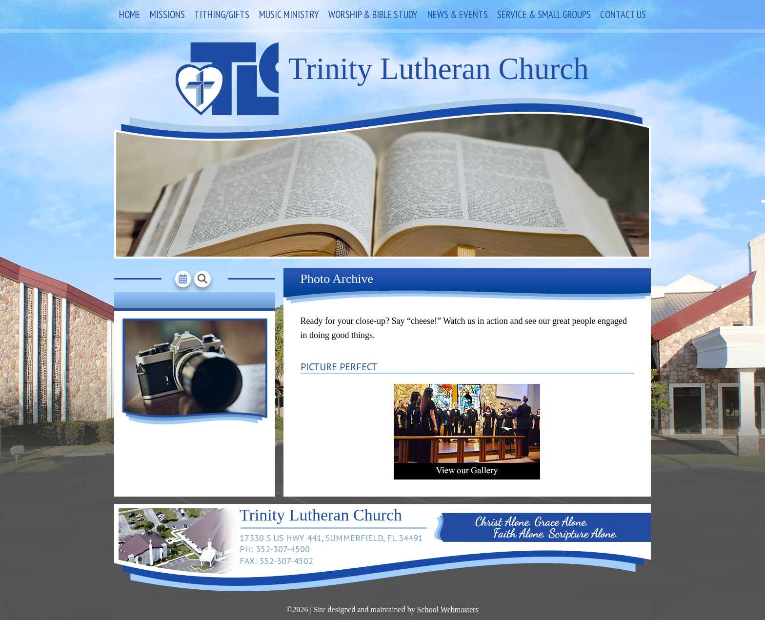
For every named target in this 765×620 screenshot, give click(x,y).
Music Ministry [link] (289, 14)
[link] (467, 476)
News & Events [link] (457, 14)
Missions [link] (167, 14)
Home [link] (130, 14)
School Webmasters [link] (448, 609)
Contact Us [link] (623, 14)
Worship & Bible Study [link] (373, 14)
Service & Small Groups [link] (544, 14)
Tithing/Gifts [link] (221, 14)
